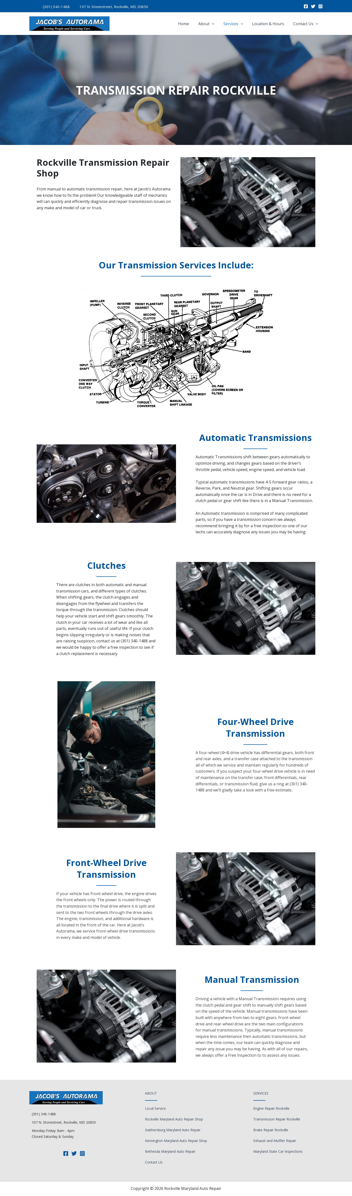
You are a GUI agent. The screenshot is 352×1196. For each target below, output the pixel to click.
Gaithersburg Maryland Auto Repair (172, 1130)
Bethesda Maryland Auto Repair (170, 1151)
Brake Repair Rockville (270, 1130)
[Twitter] (313, 6)
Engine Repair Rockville (271, 1108)
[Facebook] (306, 6)
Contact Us (306, 23)
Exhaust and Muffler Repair (274, 1140)
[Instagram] (320, 6)
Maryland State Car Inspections (278, 1151)
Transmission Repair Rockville (276, 1119)
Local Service (155, 1108)
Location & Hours (270, 23)
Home (189, 23)
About (211, 23)
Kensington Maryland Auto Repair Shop (176, 1140)
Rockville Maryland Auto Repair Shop (174, 1119)
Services (236, 23)
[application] (216, 23)
